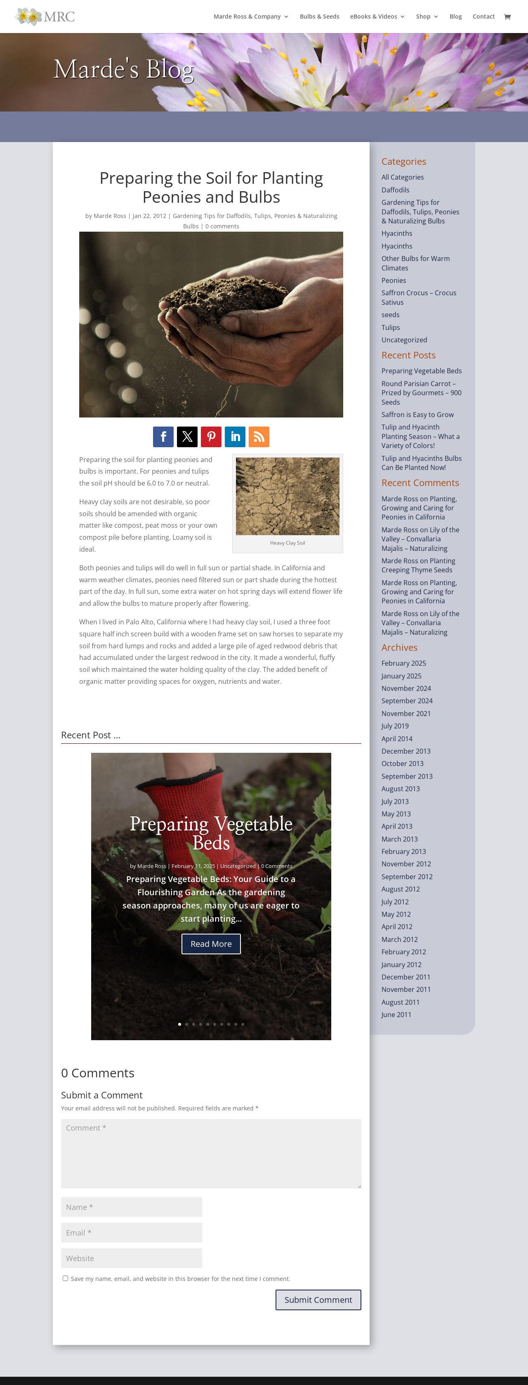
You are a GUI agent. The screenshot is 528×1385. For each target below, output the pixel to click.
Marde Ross (110, 216)
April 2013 (397, 826)
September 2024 (407, 700)
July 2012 (395, 901)
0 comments (222, 226)
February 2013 (404, 851)
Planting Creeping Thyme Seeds (418, 565)
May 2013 (396, 813)
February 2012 (404, 951)
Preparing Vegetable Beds (211, 834)
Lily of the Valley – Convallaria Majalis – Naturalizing (421, 539)
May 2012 (396, 914)
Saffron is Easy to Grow (418, 414)
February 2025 (404, 663)
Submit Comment (318, 1299)
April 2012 (397, 926)
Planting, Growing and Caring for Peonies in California (419, 508)
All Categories (403, 177)
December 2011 (406, 977)
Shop (423, 17)
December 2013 (406, 751)
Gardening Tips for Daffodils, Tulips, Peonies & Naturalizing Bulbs (421, 211)
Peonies (394, 280)
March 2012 (400, 939)
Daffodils (396, 189)
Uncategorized (238, 866)
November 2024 (406, 688)
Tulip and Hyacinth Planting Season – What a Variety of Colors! (421, 436)
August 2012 (401, 889)
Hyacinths (397, 233)
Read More (211, 943)
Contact (484, 17)
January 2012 (402, 964)
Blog (456, 17)
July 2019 (395, 725)
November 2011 (406, 989)
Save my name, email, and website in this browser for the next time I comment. (180, 1279)
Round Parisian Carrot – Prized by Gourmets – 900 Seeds (422, 393)
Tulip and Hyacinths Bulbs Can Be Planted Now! (422, 463)
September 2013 (407, 776)
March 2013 (400, 839)
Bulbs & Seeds (319, 17)
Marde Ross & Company (247, 17)
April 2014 (397, 738)
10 (242, 1024)
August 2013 (401, 788)
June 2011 (397, 1014)
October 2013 (403, 763)
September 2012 (407, 876)
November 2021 (406, 713)
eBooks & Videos (373, 17)
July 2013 (395, 801)
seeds (391, 314)
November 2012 (406, 863)
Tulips (391, 327)
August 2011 (401, 1002)
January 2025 (402, 676)
